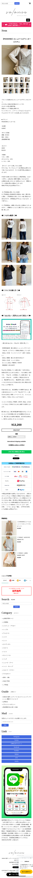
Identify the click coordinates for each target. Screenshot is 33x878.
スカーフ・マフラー (8, 670)
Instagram (16, 737)
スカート (5, 648)
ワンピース (6, 633)
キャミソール (7, 655)
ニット (5, 640)
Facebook (16, 747)
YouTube (16, 751)
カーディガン (7, 644)
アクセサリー (7, 673)
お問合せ (5, 701)
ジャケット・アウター (9, 625)
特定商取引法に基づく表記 (10, 707)
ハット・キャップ (8, 666)
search (17, 3)
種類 (16, 434)
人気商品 (5, 622)
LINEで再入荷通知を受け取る (16, 451)
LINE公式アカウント (16, 744)
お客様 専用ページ (8, 618)
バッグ (5, 659)
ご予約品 (5, 684)
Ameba (16, 761)
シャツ (5, 637)
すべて (5, 580)
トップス (5, 629)
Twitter (16, 740)
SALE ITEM (6, 681)
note (16, 758)
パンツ (5, 651)
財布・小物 (6, 677)
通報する (16, 455)
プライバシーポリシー (9, 704)
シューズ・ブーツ (8, 662)
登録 (5, 725)
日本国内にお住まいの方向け (17, 445)
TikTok (16, 754)
